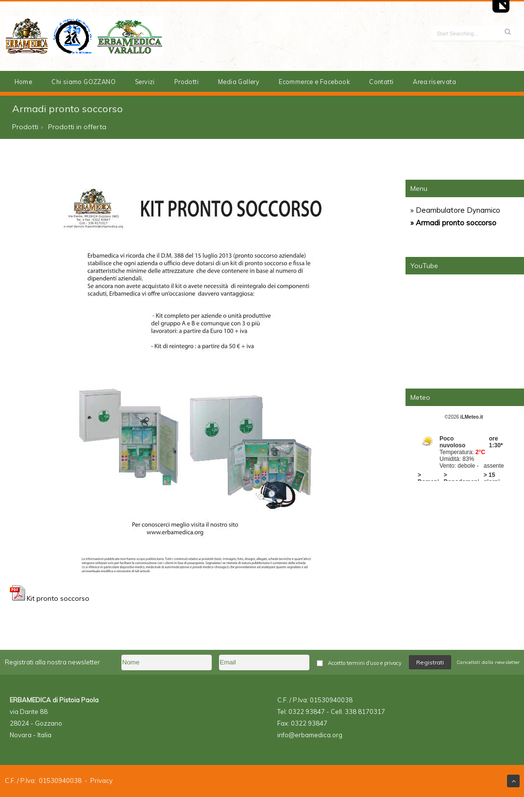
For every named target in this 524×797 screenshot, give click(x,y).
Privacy (101, 780)
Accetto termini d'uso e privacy (365, 663)
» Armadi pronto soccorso (453, 222)
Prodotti (186, 81)
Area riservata (434, 81)
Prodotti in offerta (77, 126)
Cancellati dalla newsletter (488, 662)
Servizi (145, 81)
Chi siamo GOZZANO (83, 81)
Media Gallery (238, 81)
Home (24, 81)
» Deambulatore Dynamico (455, 210)
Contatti (381, 81)
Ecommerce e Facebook (314, 81)
